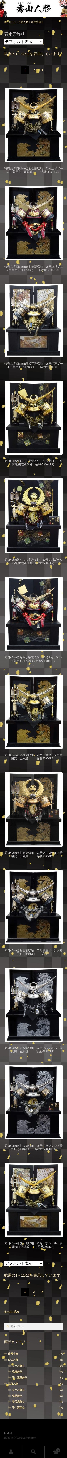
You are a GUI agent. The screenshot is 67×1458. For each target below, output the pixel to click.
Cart (52, 1449)
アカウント (11, 1452)
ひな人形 (13, 1359)
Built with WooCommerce (20, 1437)
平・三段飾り (19, 1377)
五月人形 (23, 22)
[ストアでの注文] (23, 42)
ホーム (12, 22)
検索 (33, 1452)
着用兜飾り (18, 1401)
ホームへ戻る (11, 1311)
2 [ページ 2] (34, 70)
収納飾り (17, 1371)
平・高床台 (18, 1407)
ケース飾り (18, 1365)
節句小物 (13, 1353)
